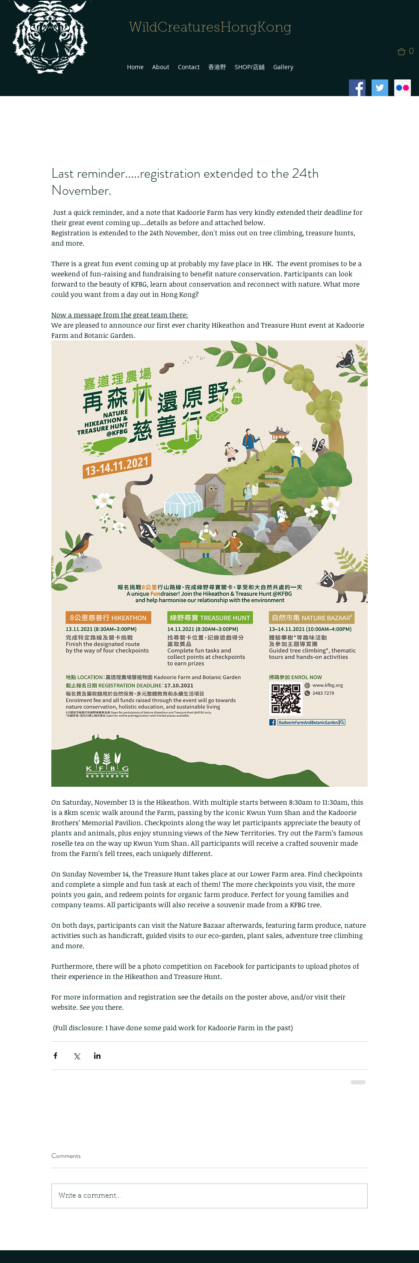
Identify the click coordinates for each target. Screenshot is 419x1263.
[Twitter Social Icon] (380, 87)
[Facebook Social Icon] (357, 87)
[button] (408, 51)
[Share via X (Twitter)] (76, 1056)
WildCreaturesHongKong (210, 28)
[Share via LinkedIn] (97, 1056)
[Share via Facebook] (55, 1056)
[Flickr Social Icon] (402, 87)
